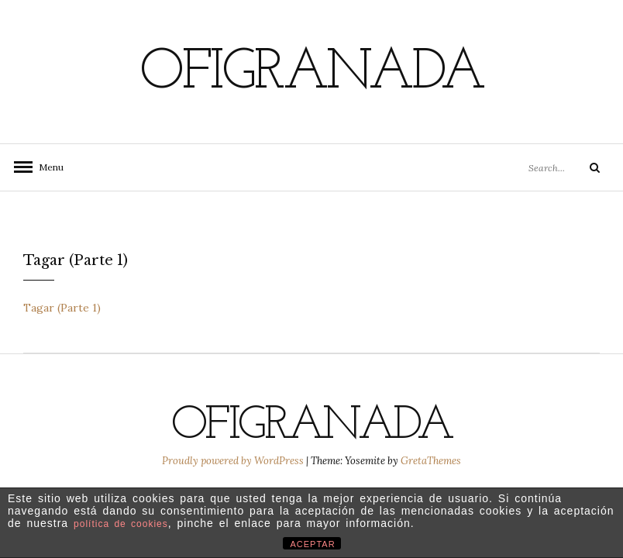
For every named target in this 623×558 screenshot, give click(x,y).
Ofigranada (311, 74)
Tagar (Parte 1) (62, 308)
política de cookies (121, 523)
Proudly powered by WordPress (234, 460)
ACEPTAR (313, 544)
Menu (46, 167)
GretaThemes (431, 460)
